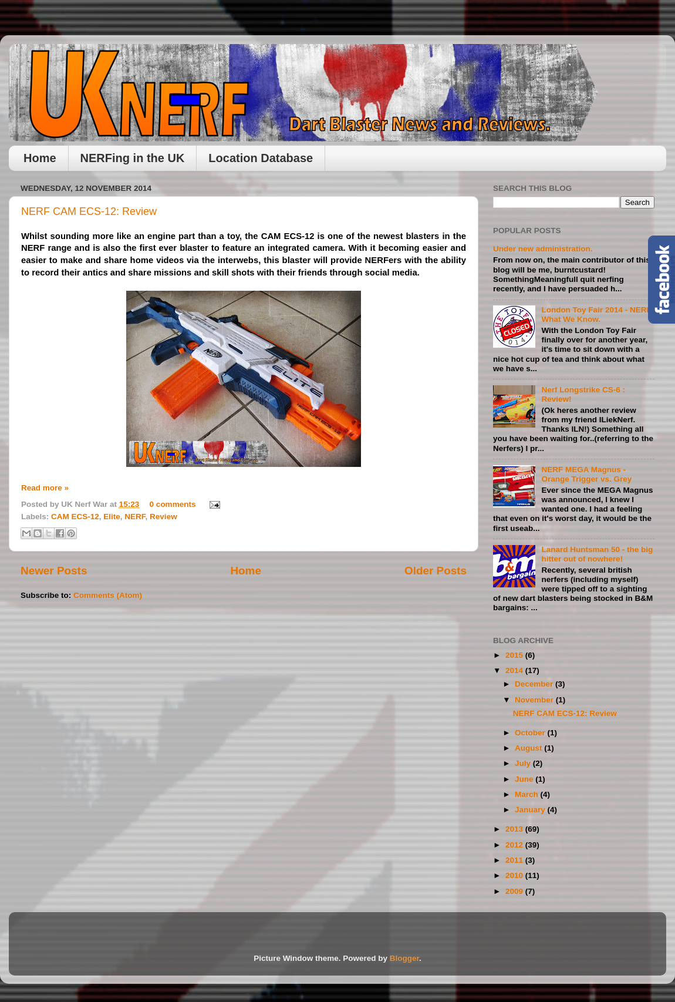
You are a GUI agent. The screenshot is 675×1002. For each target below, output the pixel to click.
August (529, 748)
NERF (134, 516)
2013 (515, 829)
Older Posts (435, 570)
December (535, 684)
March (528, 794)
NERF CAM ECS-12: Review (89, 211)
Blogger (404, 958)
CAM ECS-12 (75, 516)
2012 (515, 844)
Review (163, 516)
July (524, 763)
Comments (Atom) (107, 595)
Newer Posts (54, 570)
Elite (111, 516)
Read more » (45, 487)
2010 (515, 875)
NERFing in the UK (132, 158)
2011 (515, 860)
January (531, 809)
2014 (515, 670)
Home (39, 158)
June (525, 779)
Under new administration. (543, 248)
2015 (515, 655)
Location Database (260, 158)
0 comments (173, 504)
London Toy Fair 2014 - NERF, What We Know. (597, 314)
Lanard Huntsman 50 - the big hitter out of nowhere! (597, 554)
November (535, 699)
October (531, 732)
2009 (515, 891)
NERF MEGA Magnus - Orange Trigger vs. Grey (586, 474)
